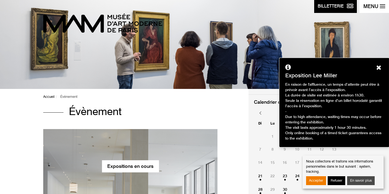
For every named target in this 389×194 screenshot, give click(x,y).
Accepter (316, 180)
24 (297, 176)
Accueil (49, 97)
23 (285, 176)
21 (260, 176)
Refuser (336, 180)
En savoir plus (361, 180)
